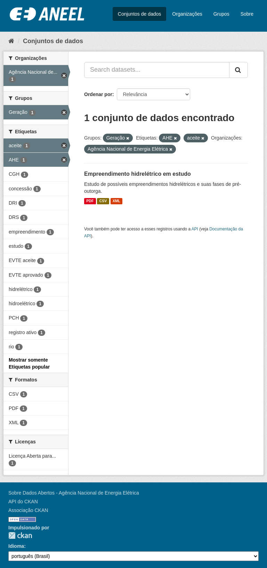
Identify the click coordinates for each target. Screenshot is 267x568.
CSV (103, 201)
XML (116, 201)
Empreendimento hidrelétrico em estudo (137, 174)
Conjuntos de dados (139, 14)
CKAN (20, 535)
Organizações (187, 14)
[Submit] (238, 70)
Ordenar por (98, 94)
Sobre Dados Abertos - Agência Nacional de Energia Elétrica (73, 493)
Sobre (247, 14)
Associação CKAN (28, 510)
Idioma (16, 546)
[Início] (11, 41)
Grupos (221, 14)
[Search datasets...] (156, 70)
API (195, 229)
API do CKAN (23, 501)
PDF (90, 201)
